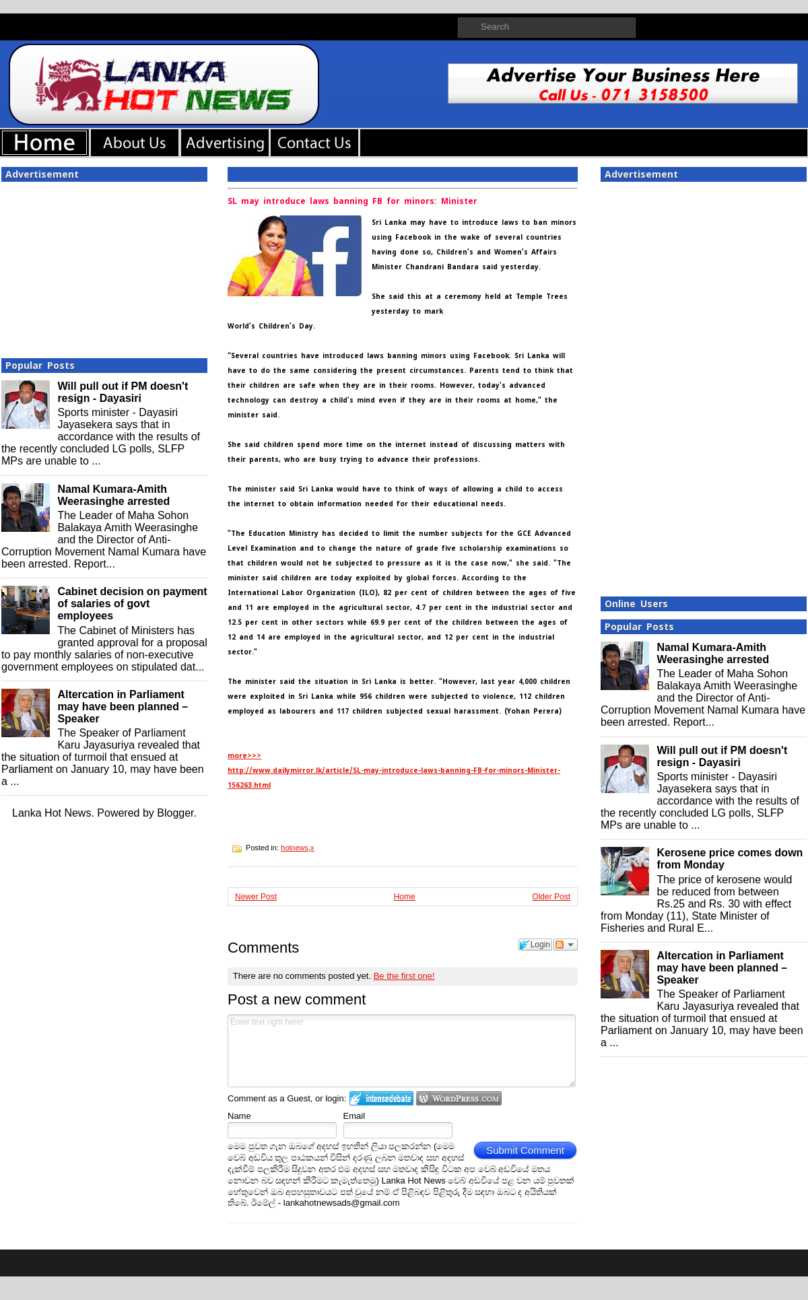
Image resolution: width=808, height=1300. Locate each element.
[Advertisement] (104, 266)
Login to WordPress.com (459, 1098)
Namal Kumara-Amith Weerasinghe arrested (113, 495)
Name (239, 1116)
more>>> (244, 755)
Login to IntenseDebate (381, 1098)
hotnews (294, 848)
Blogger (175, 813)
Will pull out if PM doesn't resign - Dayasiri (122, 392)
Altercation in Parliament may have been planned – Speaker (122, 706)
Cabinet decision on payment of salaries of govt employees (132, 603)
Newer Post (256, 896)
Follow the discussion (565, 944)
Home (404, 896)
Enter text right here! (402, 1051)
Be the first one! (404, 976)
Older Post (551, 896)
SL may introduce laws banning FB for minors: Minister (352, 201)
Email (354, 1116)
